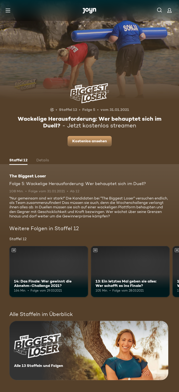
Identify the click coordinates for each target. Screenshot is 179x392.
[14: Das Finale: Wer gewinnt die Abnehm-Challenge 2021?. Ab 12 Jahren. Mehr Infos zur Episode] (48, 271)
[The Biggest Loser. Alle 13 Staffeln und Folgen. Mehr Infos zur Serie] (88, 350)
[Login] (169, 10)
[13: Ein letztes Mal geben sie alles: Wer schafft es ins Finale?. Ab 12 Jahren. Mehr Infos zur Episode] (130, 271)
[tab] (18, 160)
